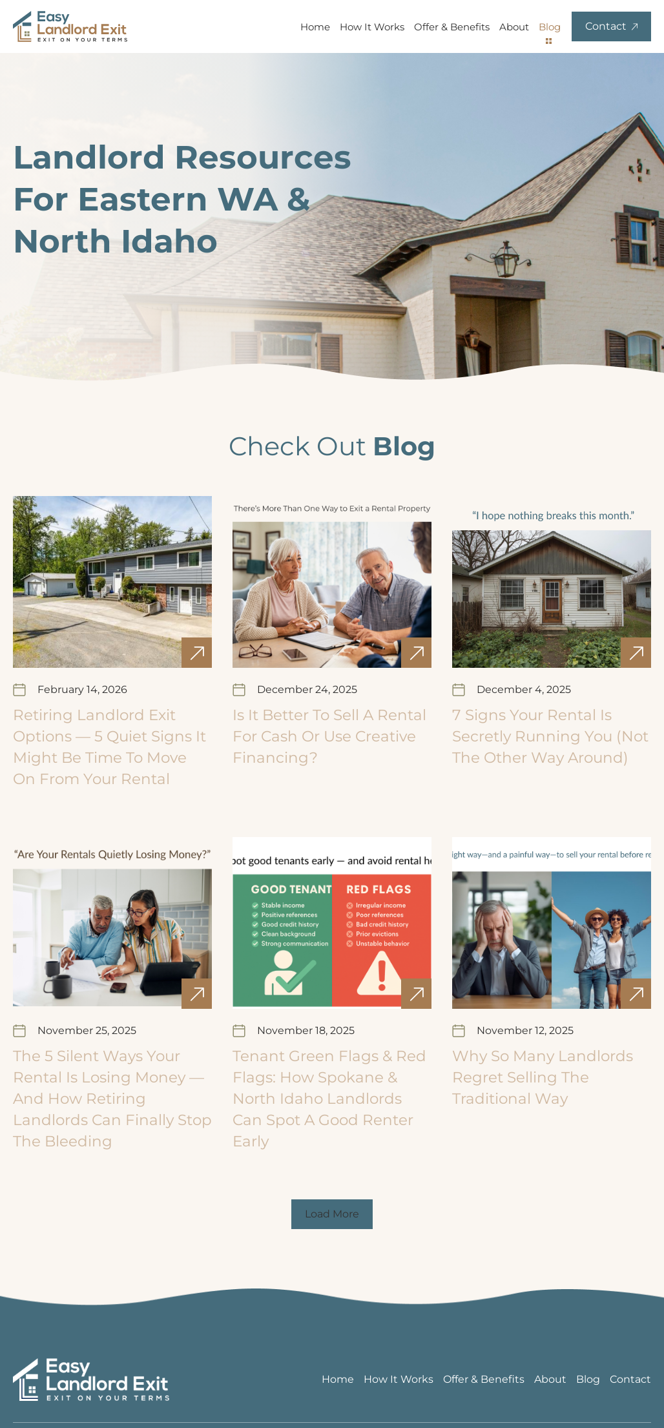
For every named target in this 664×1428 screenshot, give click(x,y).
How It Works (372, 27)
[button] (332, 1214)
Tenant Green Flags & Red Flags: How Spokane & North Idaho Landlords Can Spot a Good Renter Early (329, 1098)
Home (315, 27)
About (514, 27)
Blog (550, 27)
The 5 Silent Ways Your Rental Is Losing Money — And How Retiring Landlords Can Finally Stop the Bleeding (112, 1098)
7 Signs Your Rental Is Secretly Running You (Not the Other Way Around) (550, 736)
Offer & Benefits (452, 27)
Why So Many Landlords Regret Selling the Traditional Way (542, 1077)
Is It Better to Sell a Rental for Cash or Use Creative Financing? (329, 736)
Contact (630, 1379)
